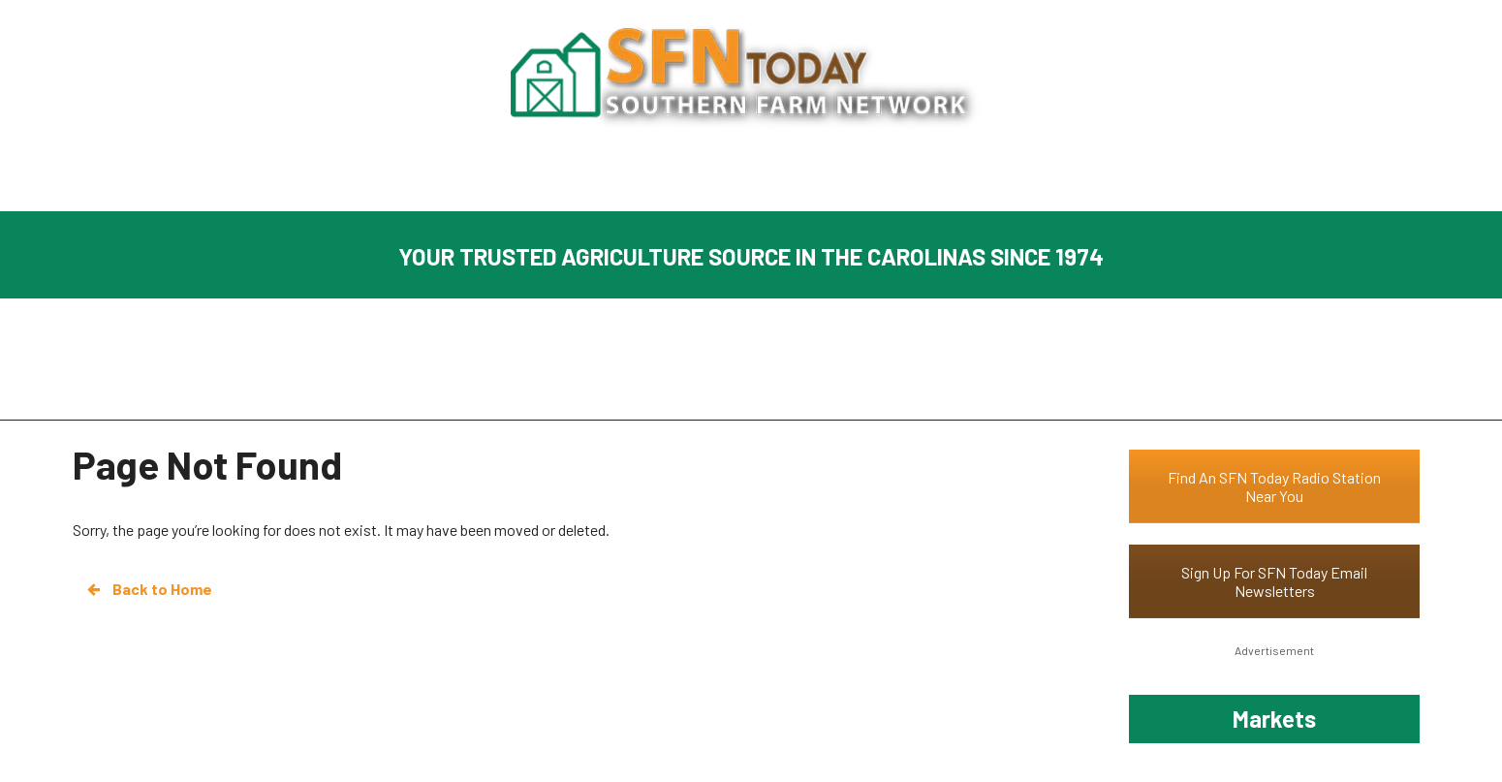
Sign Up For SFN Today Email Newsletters (1274, 581)
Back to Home (148, 589)
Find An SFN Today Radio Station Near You (1274, 486)
